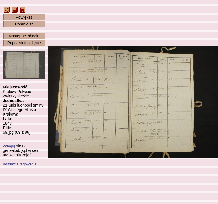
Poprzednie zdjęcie (24, 43)
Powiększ (24, 17)
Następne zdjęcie (24, 36)
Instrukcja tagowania (20, 164)
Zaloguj (9, 146)
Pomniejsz (24, 24)
